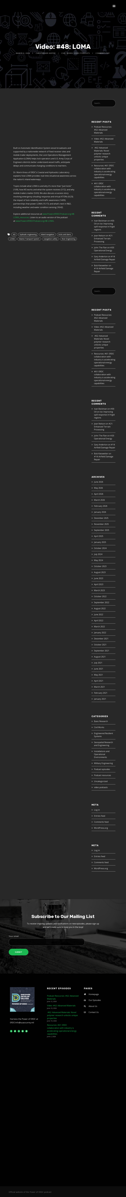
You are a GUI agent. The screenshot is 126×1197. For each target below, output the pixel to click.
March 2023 (99, 590)
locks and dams (65, 234)
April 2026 (98, 494)
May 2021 (98, 674)
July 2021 (98, 662)
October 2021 (100, 644)
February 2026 (100, 506)
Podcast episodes (102, 769)
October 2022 (100, 596)
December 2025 (101, 518)
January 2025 (100, 542)
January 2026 (100, 512)
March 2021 (99, 686)
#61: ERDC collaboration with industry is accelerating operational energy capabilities (104, 189)
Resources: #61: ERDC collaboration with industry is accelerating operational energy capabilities (104, 171)
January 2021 (100, 699)
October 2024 (100, 548)
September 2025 (101, 530)
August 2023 (100, 572)
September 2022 (101, 602)
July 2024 (98, 554)
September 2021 (101, 650)
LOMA (12, 239)
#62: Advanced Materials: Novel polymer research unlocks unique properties (102, 153)
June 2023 (98, 578)
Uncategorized (101, 781)
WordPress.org (101, 828)
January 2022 (100, 632)
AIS (14, 234)
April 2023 (98, 584)
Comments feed (101, 822)
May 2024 (98, 560)
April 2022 (98, 620)
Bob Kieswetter (101, 265)
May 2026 (98, 488)
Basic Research (101, 721)
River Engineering (68, 239)
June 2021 (98, 668)
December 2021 (101, 638)
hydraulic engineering (28, 234)
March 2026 (99, 500)
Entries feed (99, 816)
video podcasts (82, 53)
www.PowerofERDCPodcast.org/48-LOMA (35, 221)
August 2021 (100, 656)
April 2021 (98, 680)
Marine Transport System (29, 239)
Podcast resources (102, 775)
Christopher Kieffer (46, 53)
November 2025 (101, 524)
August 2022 (100, 608)
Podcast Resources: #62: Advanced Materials (103, 129)
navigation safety (50, 239)
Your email (63, 940)
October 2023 (100, 566)
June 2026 (98, 482)
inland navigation (47, 234)
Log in (97, 809)
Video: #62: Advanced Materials (61, 1005)
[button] (114, 6)
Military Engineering (103, 763)
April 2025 (98, 536)
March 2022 (99, 626)
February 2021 (100, 693)
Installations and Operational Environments (101, 754)
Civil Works (67, 53)
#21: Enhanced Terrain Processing (103, 238)
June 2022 (98, 614)
